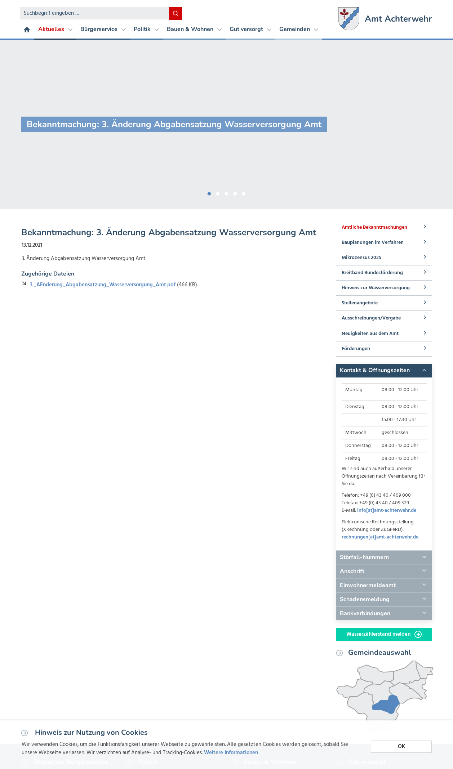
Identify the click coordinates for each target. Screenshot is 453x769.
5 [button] (244, 192)
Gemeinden (298, 29)
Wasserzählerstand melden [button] (384, 634)
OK (401, 746)
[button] (384, 370)
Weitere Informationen (231, 752)
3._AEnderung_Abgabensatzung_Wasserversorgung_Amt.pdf (103, 285)
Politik (146, 29)
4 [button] (235, 192)
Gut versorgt (250, 29)
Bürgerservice (103, 29)
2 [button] (218, 192)
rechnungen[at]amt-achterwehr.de (380, 537)
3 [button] (226, 192)
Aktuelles (55, 29)
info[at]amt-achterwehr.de (386, 510)
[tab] (384, 370)
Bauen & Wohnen (194, 29)
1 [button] (209, 192)
